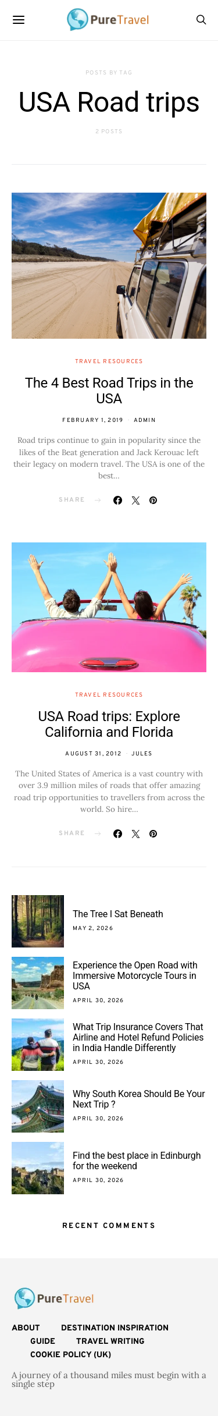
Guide (42, 1342)
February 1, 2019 (92, 420)
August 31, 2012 (93, 754)
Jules (141, 754)
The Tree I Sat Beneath (118, 914)
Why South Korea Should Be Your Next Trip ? (139, 1099)
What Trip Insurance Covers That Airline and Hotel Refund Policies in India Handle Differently (138, 1037)
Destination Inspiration (115, 1328)
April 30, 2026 (98, 1001)
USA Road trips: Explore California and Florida (109, 724)
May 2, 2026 (93, 928)
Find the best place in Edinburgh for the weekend (137, 1161)
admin (145, 420)
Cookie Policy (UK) (70, 1355)
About (26, 1328)
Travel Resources (109, 361)
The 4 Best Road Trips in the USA (109, 391)
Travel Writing (110, 1342)
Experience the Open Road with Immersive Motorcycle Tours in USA (135, 976)
